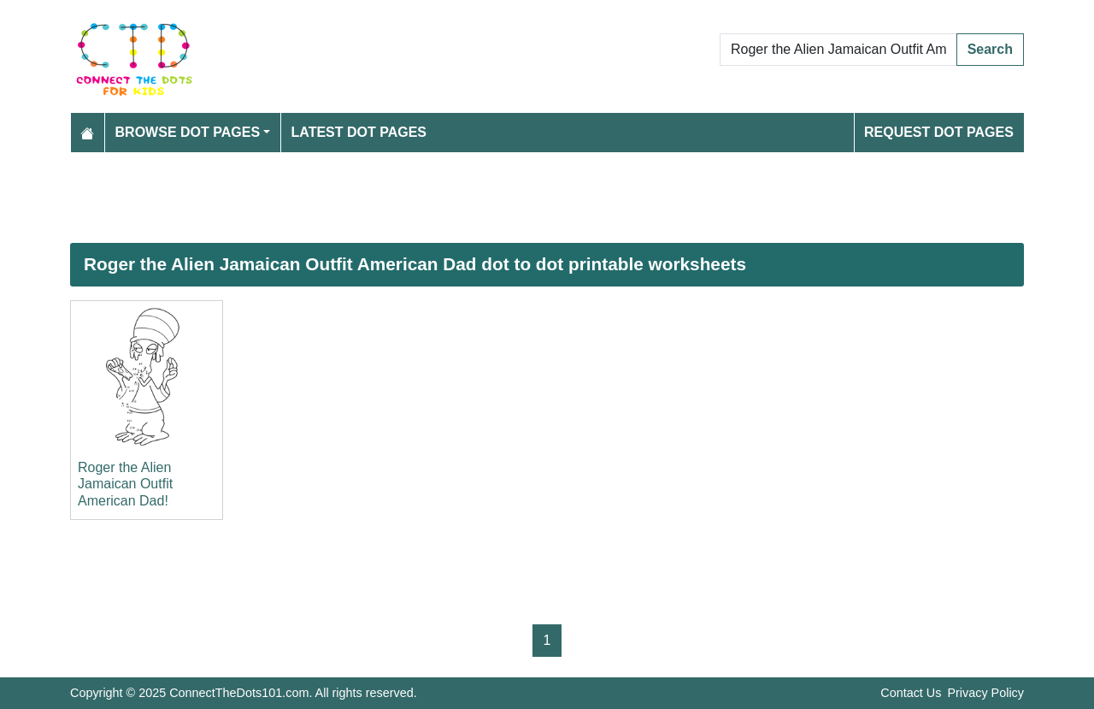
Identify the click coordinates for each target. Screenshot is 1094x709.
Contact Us (910, 693)
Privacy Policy (985, 693)
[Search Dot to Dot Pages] (838, 49)
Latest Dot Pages (359, 132)
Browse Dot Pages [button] (188, 132)
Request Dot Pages (939, 132)
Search (990, 49)
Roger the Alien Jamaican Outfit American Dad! (125, 483)
